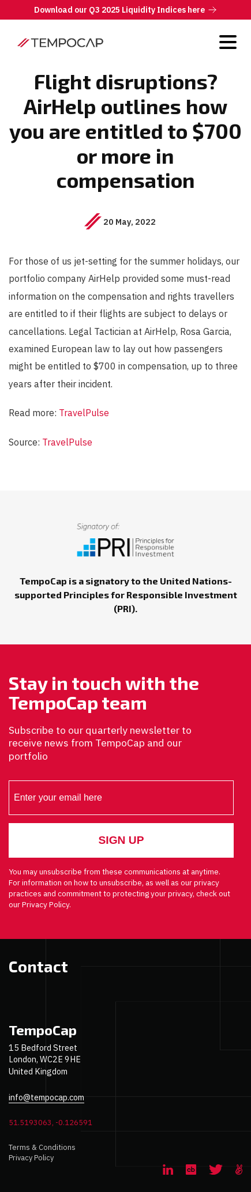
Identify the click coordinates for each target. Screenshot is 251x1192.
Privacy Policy (31, 1158)
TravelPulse (84, 412)
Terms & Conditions (42, 1147)
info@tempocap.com (46, 1097)
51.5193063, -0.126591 (50, 1122)
